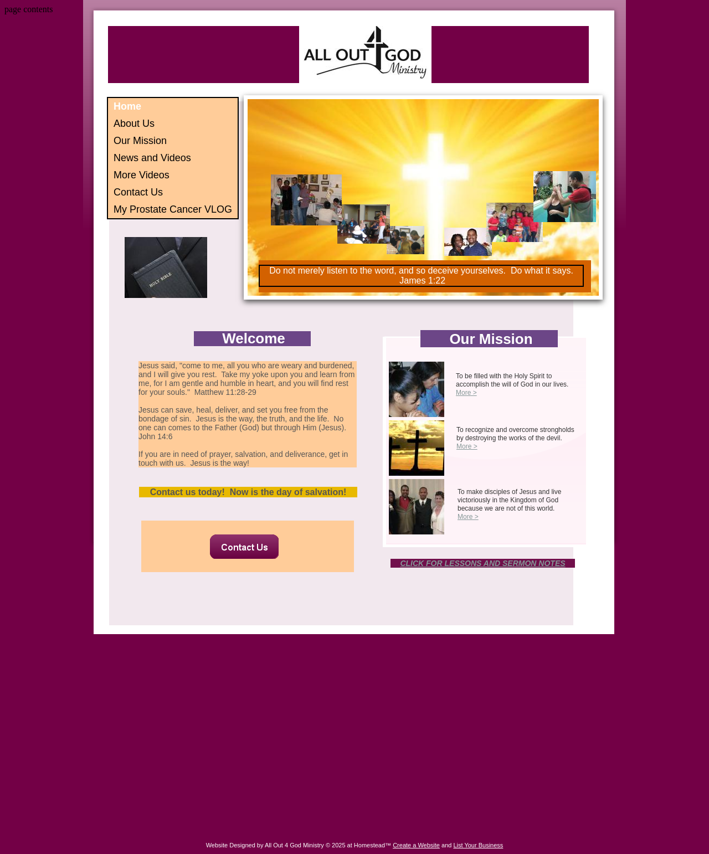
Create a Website (416, 845)
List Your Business (478, 845)
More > (466, 393)
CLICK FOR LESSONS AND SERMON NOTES (482, 563)
